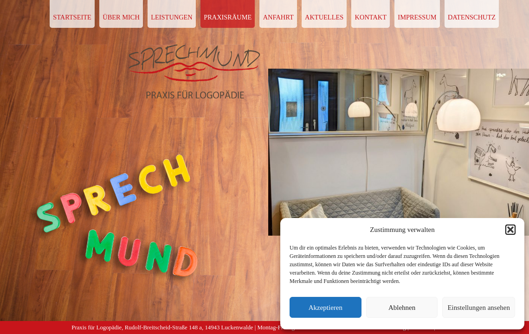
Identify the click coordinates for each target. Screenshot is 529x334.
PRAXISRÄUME (228, 17)
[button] (510, 229)
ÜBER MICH (121, 17)
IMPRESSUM (417, 17)
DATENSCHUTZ (472, 17)
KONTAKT (371, 17)
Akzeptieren (325, 307)
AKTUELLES (324, 17)
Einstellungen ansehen (478, 307)
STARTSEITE (72, 17)
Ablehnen (401, 307)
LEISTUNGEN (172, 17)
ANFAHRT (278, 17)
